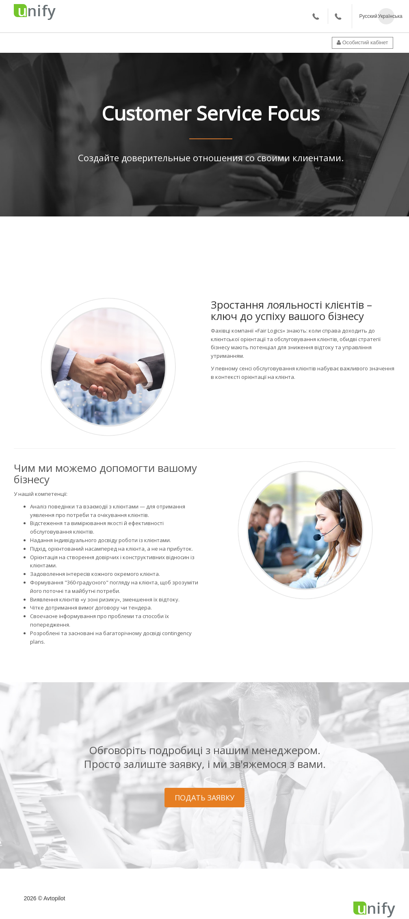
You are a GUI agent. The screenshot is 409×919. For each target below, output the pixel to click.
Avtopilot (54, 898)
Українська (386, 16)
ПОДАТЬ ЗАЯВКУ (204, 797)
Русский (367, 16)
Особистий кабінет (362, 42)
